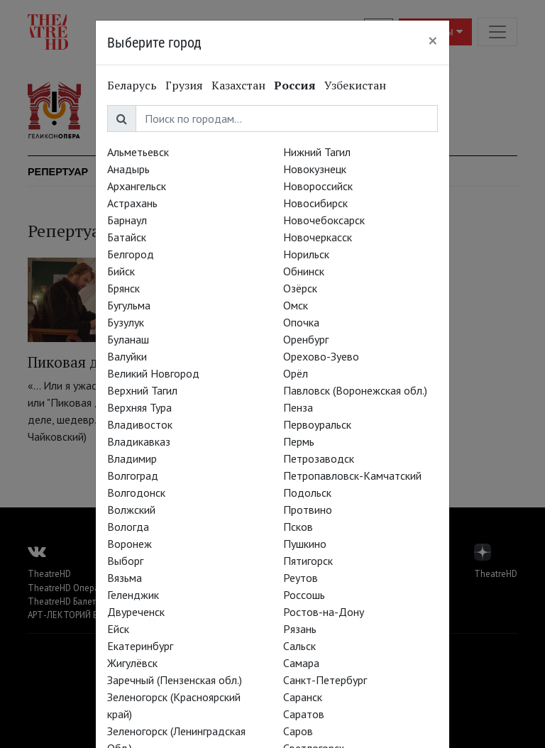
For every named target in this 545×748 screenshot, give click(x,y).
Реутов (300, 578)
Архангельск (136, 186)
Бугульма (128, 305)
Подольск (307, 492)
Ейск (118, 629)
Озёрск (300, 288)
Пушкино (304, 544)
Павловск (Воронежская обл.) (355, 390)
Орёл (295, 373)
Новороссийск (318, 186)
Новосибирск (315, 203)
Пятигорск (308, 561)
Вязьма (124, 578)
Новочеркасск (317, 237)
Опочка (301, 322)
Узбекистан (355, 85)
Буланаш (128, 339)
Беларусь (132, 85)
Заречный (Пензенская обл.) (174, 680)
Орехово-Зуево (321, 356)
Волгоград (132, 475)
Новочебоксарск (324, 220)
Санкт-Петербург (325, 680)
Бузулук (125, 322)
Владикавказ (138, 441)
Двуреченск (136, 612)
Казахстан (238, 85)
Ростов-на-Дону (323, 612)
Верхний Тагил (142, 390)
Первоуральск (317, 424)
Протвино (307, 509)
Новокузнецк (314, 169)
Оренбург (306, 339)
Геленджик (133, 595)
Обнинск (303, 271)
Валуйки (127, 356)
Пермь (298, 441)
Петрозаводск (318, 458)
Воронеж (129, 544)
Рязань (299, 629)
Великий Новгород (153, 373)
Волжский (131, 509)
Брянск (123, 288)
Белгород (130, 254)
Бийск (121, 271)
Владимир (132, 458)
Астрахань (132, 203)
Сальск (299, 646)
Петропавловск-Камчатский (352, 475)
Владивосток (139, 424)
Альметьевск (138, 152)
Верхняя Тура (139, 407)
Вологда (128, 526)
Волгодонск (136, 492)
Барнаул (127, 220)
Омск (295, 305)
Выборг (125, 561)
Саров (298, 731)
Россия (295, 85)
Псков (298, 526)
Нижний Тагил (317, 152)
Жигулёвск (132, 663)
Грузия (184, 85)
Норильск (306, 254)
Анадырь (128, 169)
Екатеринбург (140, 646)
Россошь (304, 595)
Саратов (303, 714)
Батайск (126, 237)
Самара (301, 663)
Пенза (298, 407)
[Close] (433, 40)
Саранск (302, 697)
